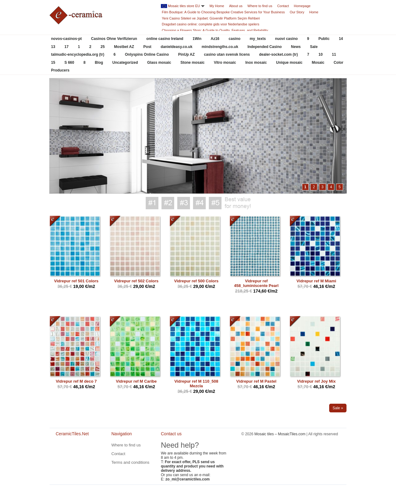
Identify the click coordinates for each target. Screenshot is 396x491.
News (296, 47)
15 (53, 62)
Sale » (338, 408)
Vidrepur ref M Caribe (136, 381)
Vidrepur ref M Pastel (256, 381)
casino (234, 39)
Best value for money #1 (152, 203)
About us (235, 6)
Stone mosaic (192, 62)
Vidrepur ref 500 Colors (196, 281)
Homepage (302, 6)
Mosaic (318, 62)
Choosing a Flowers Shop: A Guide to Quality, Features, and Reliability (215, 30)
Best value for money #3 (183, 203)
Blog (99, 62)
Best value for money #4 (199, 203)
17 (66, 47)
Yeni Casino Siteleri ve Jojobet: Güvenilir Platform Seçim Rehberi (211, 18)
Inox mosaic (256, 62)
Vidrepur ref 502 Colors (136, 281)
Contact (283, 6)
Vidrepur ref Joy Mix (316, 381)
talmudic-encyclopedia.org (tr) (77, 54)
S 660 (69, 62)
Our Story (297, 12)
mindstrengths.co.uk (220, 47)
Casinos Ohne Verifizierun (114, 39)
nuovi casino (286, 39)
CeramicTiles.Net (74, 454)
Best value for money (238, 203)
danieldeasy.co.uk (176, 47)
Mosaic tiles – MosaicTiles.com (279, 434)
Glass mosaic (159, 62)
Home (313, 12)
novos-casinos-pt (66, 39)
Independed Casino (265, 47)
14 (341, 39)
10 (320, 54)
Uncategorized (125, 62)
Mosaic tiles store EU (184, 6)
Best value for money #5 (215, 203)
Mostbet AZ (124, 47)
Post (147, 47)
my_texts (258, 39)
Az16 (215, 39)
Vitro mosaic (225, 62)
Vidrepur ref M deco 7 (76, 381)
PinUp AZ (186, 54)
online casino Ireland (164, 39)
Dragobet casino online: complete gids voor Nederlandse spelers (210, 24)
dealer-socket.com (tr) (278, 54)
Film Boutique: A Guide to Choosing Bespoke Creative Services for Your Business (223, 12)
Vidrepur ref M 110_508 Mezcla (196, 383)
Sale (314, 47)
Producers (60, 70)
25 (103, 47)
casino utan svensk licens (227, 54)
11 (334, 54)
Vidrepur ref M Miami (316, 281)
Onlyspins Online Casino (147, 54)
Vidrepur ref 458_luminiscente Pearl (256, 283)
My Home (216, 6)
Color (338, 62)
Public (323, 39)
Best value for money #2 (167, 203)
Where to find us (260, 6)
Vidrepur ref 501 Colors (76, 281)
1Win (196, 39)
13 (53, 47)
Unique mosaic (289, 62)
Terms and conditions (130, 462)
